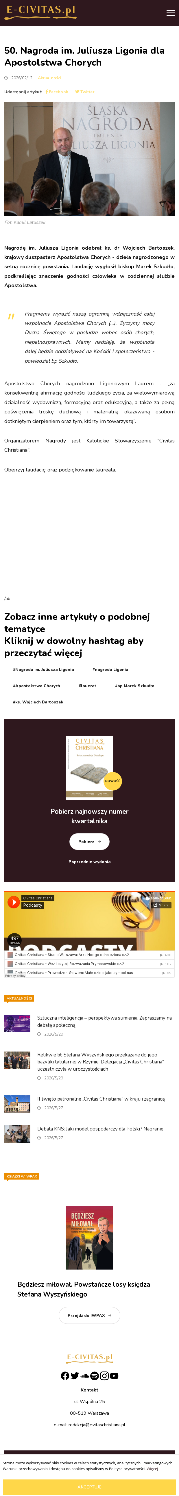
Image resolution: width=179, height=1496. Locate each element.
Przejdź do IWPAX (86, 1315)
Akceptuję (89, 1487)
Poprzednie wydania (90, 862)
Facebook (57, 92)
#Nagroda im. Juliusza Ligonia (43, 669)
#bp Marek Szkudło (134, 686)
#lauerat (88, 686)
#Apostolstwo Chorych (36, 686)
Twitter (85, 92)
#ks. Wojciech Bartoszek (38, 702)
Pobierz (86, 842)
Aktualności (49, 78)
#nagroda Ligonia (110, 669)
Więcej (152, 1468)
